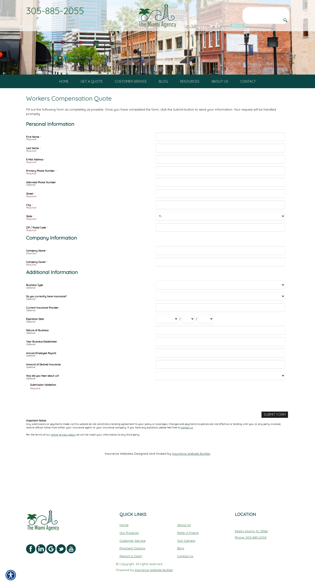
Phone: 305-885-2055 (251, 534)
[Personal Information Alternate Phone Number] (220, 208)
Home (124, 521)
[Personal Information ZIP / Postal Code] (220, 253)
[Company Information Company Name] (220, 276)
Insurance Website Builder (191, 480)
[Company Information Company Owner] (220, 288)
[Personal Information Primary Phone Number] (220, 197)
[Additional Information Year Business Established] (220, 367)
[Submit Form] (275, 441)
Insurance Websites (119, 480)
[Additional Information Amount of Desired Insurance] (220, 390)
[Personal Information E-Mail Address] (220, 185)
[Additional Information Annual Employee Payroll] (220, 379)
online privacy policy (63, 460)
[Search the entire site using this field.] (266, 10)
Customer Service (133, 537)
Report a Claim (131, 552)
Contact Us (185, 552)
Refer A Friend (187, 529)
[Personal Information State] (220, 242)
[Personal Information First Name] (220, 163)
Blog (180, 545)
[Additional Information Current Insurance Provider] (220, 333)
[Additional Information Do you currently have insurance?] (220, 322)
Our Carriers (186, 537)
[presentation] (65, 425)
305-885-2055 (55, 10)
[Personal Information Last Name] (220, 174)
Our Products (129, 529)
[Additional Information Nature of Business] (220, 356)
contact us (187, 453)
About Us (184, 521)
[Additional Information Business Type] (220, 311)
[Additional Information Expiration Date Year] (205, 345)
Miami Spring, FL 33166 (251, 528)
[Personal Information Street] (220, 219)
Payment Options (132, 545)
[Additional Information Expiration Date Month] (167, 345)
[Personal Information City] (220, 231)
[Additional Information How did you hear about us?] (220, 401)
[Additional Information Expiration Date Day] (188, 345)
